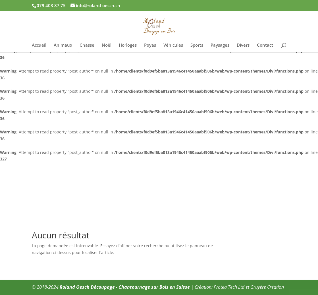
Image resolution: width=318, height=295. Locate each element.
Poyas (150, 45)
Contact (265, 45)
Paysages (220, 45)
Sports (196, 45)
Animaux (63, 45)
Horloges (128, 45)
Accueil (39, 45)
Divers (243, 45)
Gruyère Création (267, 287)
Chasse (87, 45)
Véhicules (173, 45)
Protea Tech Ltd (229, 287)
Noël (106, 45)
